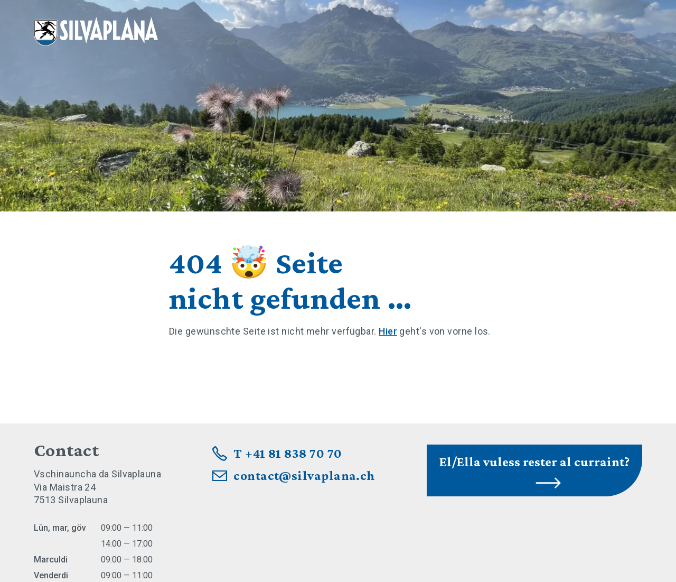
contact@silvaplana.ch (304, 475)
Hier (388, 331)
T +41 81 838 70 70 (287, 453)
